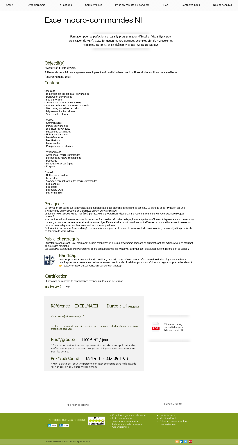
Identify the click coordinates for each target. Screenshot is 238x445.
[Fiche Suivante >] (173, 404)
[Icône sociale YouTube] (190, 441)
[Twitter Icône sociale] (185, 441)
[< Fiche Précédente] (78, 405)
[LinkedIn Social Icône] (181, 441)
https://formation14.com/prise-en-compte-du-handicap (92, 266)
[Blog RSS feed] (177, 441)
